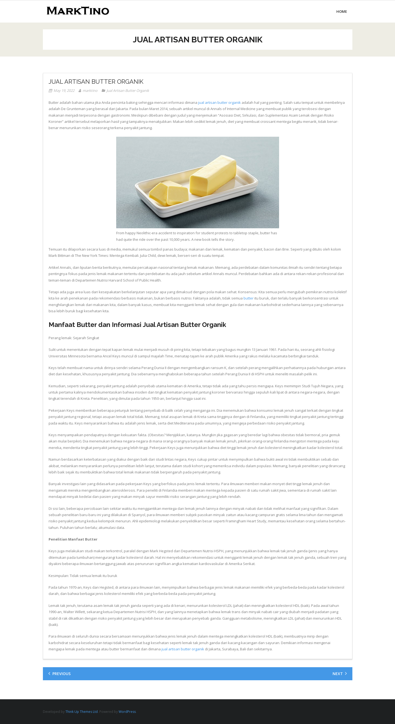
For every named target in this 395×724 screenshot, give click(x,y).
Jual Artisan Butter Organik (127, 90)
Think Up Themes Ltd (81, 711)
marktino (90, 90)
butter (249, 298)
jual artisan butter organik (219, 102)
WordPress (127, 711)
